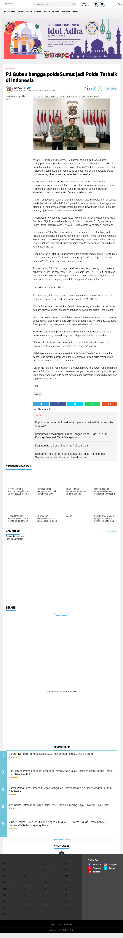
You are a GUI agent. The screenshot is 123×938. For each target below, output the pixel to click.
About (51, 929)
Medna (67, 884)
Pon (46, 897)
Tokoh (6, 916)
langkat (68, 878)
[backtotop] (62, 859)
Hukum (36, 11)
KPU (25, 878)
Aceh (5, 865)
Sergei (47, 903)
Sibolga (68, 903)
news (46, 891)
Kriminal (47, 11)
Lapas (6, 884)
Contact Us (61, 929)
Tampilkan (111, 531)
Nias (66, 891)
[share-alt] (41, 404)
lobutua (28, 884)
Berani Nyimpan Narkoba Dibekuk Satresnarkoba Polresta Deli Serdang (60, 756)
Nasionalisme (30, 891)
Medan (58, 11)
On (25, 897)
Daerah (25, 11)
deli (25, 872)
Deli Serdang (50, 872)
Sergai (27, 903)
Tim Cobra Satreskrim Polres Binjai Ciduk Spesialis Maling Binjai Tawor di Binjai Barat (62, 811)
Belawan (14, 11)
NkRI (5, 897)
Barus (47, 865)
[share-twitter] (93, 88)
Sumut (27, 910)
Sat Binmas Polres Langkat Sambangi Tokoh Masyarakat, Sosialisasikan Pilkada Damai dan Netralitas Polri (57, 774)
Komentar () (110, 89)
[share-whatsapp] (100, 88)
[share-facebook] (87, 88)
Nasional (70, 11)
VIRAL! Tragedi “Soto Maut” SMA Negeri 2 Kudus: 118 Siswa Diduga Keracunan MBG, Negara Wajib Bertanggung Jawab (64, 829)
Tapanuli (48, 910)
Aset (26, 865)
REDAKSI (68, 897)
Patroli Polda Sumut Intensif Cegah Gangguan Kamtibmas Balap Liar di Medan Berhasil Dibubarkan (62, 793)
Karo (5, 878)
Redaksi (71, 929)
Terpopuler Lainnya (61, 844)
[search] (54, 4)
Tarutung (83, 11)
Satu (5, 903)
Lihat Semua (61, 615)
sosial (94, 11)
